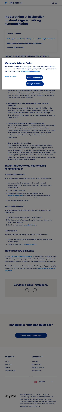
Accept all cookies (35, 84)
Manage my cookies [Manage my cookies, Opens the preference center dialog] (10, 76)
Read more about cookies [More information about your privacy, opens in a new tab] (30, 71)
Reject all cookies (34, 77)
